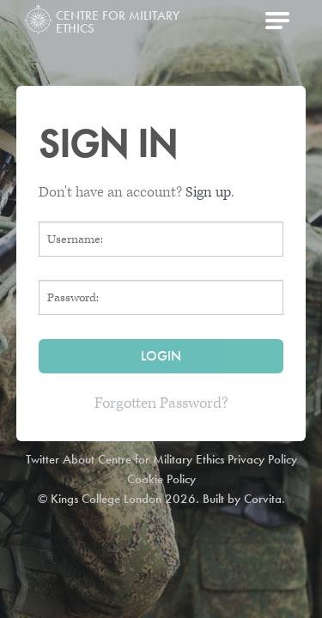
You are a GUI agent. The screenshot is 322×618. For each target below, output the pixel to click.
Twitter (42, 459)
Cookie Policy (161, 479)
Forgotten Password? (161, 403)
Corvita (263, 498)
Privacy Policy (262, 459)
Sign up (208, 192)
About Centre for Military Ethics (143, 459)
